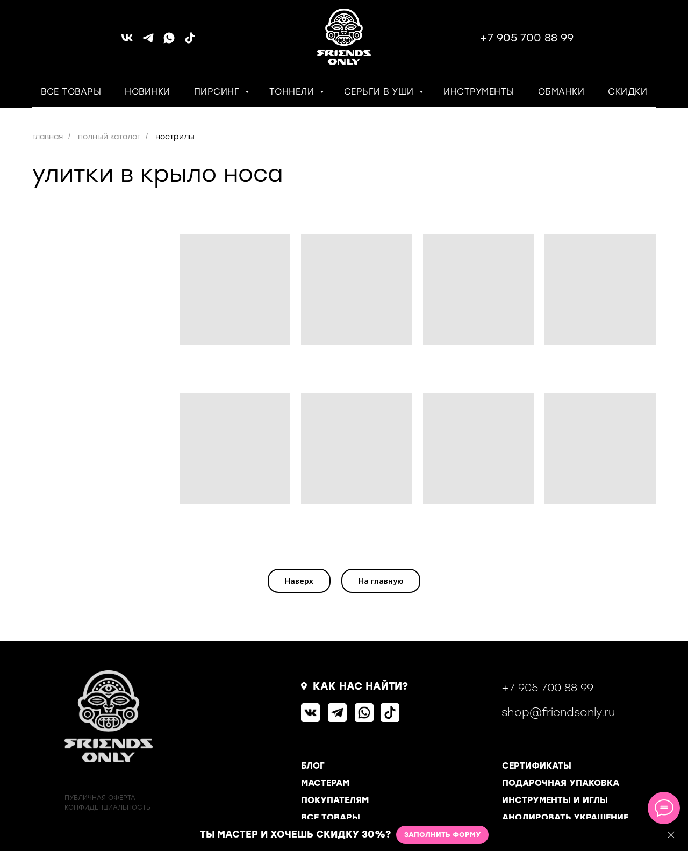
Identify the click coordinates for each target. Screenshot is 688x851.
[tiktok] (190, 41)
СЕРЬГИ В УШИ (380, 92)
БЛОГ (313, 766)
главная (47, 136)
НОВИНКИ (147, 92)
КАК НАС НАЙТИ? (360, 686)
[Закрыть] (671, 835)
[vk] (127, 41)
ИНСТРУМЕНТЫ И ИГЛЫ (555, 800)
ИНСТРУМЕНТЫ (478, 92)
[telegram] (148, 41)
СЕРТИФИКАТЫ (536, 766)
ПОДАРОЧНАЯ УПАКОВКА (560, 783)
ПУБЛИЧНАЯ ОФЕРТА (99, 798)
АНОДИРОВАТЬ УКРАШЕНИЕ (565, 817)
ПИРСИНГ (218, 92)
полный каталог (109, 136)
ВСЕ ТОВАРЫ (71, 92)
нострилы (175, 136)
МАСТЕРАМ (325, 783)
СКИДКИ (627, 92)
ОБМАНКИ (561, 92)
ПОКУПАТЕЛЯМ (335, 800)
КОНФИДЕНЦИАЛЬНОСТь (107, 807)
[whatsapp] (169, 41)
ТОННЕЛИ (293, 92)
